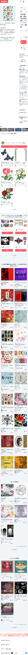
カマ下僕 (6, 247)
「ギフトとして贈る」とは (23, 60)
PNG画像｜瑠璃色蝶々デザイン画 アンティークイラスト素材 (7, 163)
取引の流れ (22, 110)
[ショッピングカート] (23, 1)
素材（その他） (4, 161)
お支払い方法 (23, 112)
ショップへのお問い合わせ (23, 122)
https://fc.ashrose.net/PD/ (6, 40)
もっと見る (14, 256)
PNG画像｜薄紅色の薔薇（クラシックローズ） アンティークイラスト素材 (7, 183)
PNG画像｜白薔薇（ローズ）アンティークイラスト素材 (21, 183)
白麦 (6, 229)
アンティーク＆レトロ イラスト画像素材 (16, 143)
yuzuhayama (20, 229)
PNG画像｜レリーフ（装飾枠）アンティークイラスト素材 (21, 163)
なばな (19, 247)
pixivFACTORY (21, 101)
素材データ (22, 7)
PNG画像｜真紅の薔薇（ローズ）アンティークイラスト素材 (7, 203)
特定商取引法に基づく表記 (23, 118)
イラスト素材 (23, 9)
